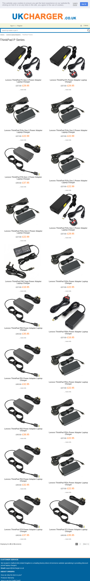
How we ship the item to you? (11, 574)
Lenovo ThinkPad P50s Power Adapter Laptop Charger (68, 332)
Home (2, 34)
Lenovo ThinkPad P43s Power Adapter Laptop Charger (68, 281)
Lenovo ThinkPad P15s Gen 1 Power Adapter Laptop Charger (68, 181)
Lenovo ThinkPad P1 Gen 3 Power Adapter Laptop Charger (23, 80)
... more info (22, 89)
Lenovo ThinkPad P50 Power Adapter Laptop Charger (23, 328)
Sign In (12, 25)
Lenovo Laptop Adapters (13, 34)
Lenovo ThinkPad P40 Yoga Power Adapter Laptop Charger (23, 281)
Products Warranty (7, 577)
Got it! (84, 4)
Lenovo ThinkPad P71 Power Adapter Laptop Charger (68, 530)
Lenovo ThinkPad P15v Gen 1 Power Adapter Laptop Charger (68, 228)
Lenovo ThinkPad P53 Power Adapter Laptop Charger (23, 479)
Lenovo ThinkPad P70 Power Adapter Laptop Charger (23, 530)
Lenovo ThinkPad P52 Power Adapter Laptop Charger (23, 429)
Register (19, 25)
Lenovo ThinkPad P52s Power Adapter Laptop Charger (68, 433)
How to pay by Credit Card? (10, 580)
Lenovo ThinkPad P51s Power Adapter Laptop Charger (68, 382)
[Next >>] (86, 543)
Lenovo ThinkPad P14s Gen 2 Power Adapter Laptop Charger (68, 130)
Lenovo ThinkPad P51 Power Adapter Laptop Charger (23, 379)
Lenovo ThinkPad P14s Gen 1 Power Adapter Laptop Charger (23, 130)
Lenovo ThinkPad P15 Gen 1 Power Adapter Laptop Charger (23, 177)
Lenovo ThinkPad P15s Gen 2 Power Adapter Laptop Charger (23, 231)
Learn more (75, 4)
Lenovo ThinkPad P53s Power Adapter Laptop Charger (68, 483)
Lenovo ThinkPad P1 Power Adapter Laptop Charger (68, 80)
